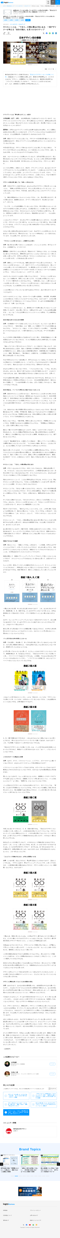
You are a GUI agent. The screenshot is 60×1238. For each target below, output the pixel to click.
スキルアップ (22, 24)
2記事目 (11, 20)
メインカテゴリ (13, 24)
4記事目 (22, 20)
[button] (52, 1088)
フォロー (52, 1064)
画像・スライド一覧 (49, 69)
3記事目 (17, 20)
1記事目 (6, 20)
